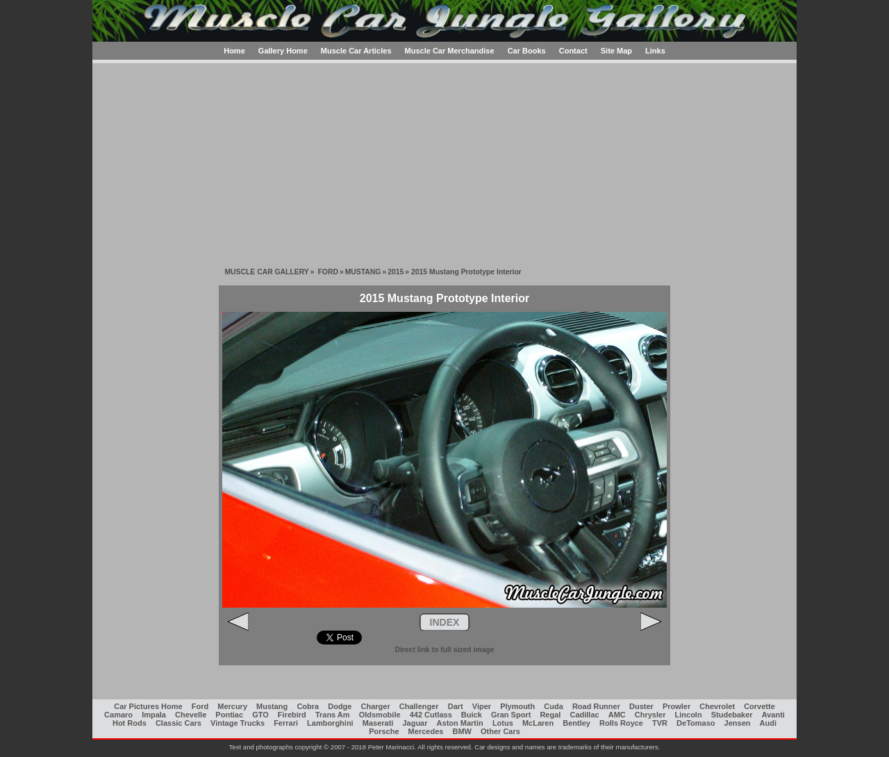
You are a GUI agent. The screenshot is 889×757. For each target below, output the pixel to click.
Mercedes (426, 731)
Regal (550, 714)
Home (234, 51)
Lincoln (688, 714)
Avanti (773, 714)
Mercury (232, 706)
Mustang (272, 706)
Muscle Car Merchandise (450, 51)
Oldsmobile (380, 714)
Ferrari (286, 723)
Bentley (576, 723)
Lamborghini (330, 723)
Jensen (737, 723)
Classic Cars (178, 723)
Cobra (308, 706)
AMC (617, 714)
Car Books (527, 51)
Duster (641, 706)
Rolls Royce (621, 723)
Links (655, 51)
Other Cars (500, 731)
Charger (375, 706)
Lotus (502, 723)
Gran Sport (511, 714)
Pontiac (229, 714)
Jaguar (414, 723)
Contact (573, 51)
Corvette (759, 706)
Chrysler (650, 714)
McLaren (538, 723)
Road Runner (596, 706)
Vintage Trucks (237, 723)
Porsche (384, 731)
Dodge (339, 706)
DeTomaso (695, 723)
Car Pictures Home (148, 706)
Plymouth (517, 706)
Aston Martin (460, 723)
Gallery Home (283, 51)
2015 (396, 272)
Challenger (419, 706)
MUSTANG (363, 272)
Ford (200, 706)
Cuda (553, 706)
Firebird (292, 714)
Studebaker (732, 714)
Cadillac (584, 714)
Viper (481, 706)
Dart (455, 706)
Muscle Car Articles (356, 51)
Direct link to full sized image (444, 650)
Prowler (676, 706)
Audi (768, 723)
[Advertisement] (444, 160)
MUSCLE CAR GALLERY (266, 272)
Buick (471, 714)
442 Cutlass (431, 714)
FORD (327, 272)
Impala (154, 714)
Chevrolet (717, 706)
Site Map (616, 51)
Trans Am (332, 714)
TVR (659, 723)
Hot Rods (130, 723)
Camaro (118, 714)
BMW (462, 731)
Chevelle (190, 714)
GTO (260, 714)
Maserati (378, 723)
